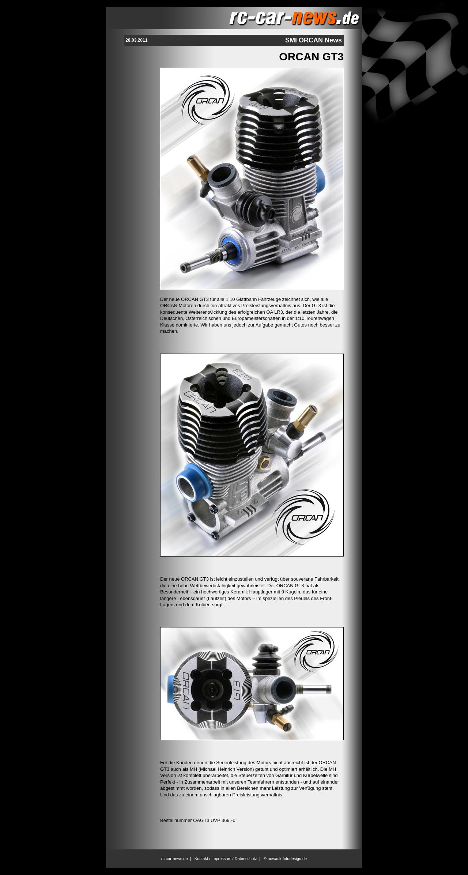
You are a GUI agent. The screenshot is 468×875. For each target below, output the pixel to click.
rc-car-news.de (174, 858)
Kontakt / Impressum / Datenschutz (226, 858)
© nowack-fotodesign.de (285, 858)
